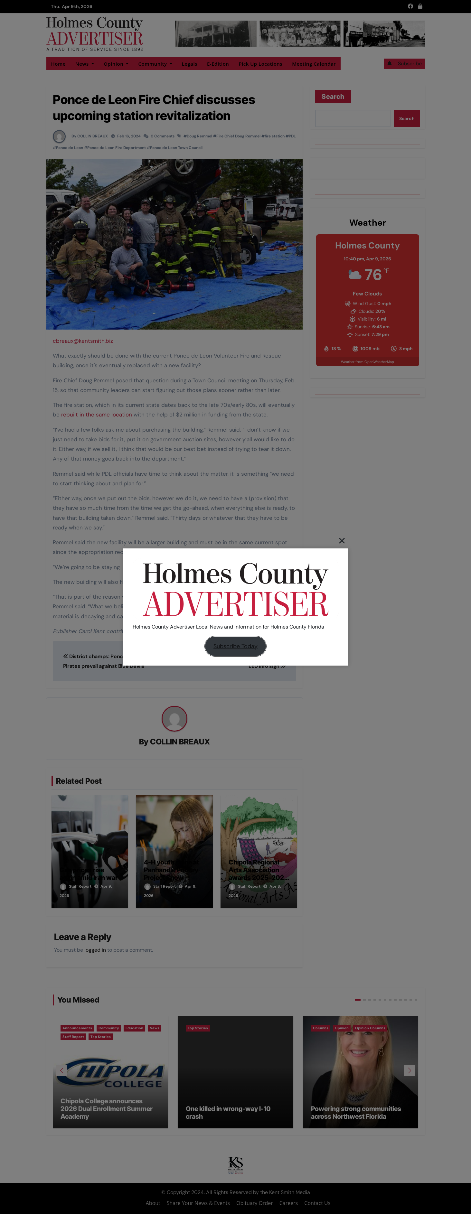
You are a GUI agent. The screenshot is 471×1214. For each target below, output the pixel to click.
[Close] (342, 540)
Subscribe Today (235, 646)
